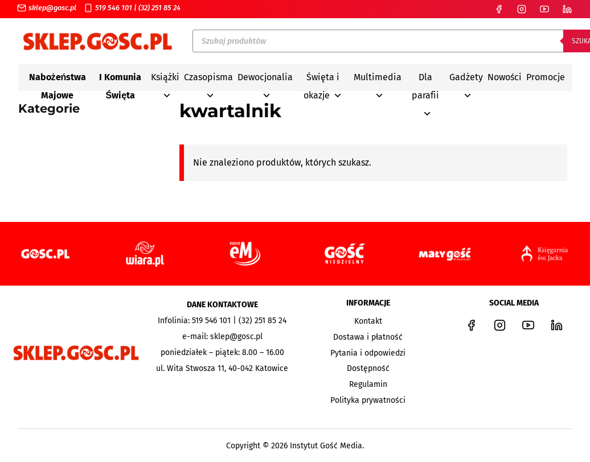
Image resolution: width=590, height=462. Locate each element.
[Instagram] (522, 9)
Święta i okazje (323, 79)
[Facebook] (499, 9)
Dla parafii (425, 79)
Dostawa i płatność (368, 337)
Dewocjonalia (265, 79)
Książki (165, 79)
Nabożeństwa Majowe (58, 79)
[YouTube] (544, 9)
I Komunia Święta (120, 79)
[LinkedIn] (567, 9)
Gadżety (466, 79)
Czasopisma (208, 79)
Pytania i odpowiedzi (367, 353)
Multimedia (377, 79)
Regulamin (368, 384)
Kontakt (368, 321)
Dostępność (368, 368)
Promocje (545, 77)
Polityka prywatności (367, 400)
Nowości (504, 77)
